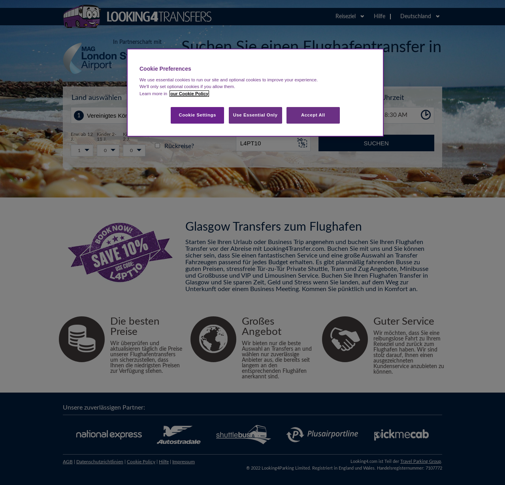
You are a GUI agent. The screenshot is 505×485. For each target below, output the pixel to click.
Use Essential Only (255, 115)
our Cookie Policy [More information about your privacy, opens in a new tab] (189, 93)
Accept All (313, 115)
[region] (255, 93)
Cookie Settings (197, 115)
